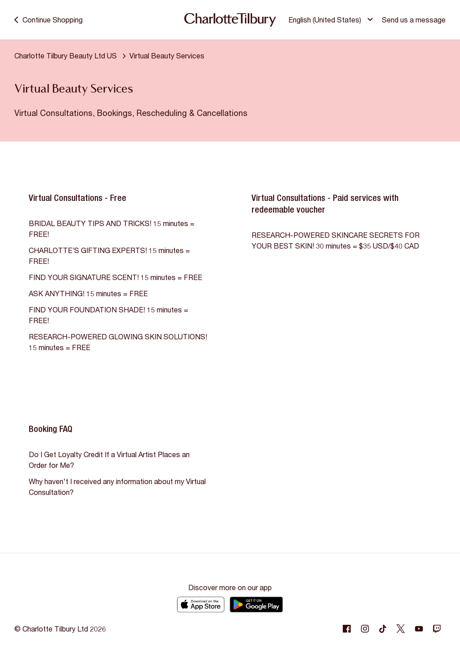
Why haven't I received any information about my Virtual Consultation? (117, 486)
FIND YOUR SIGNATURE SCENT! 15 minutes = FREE (115, 277)
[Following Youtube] (419, 628)
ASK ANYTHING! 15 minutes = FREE (88, 293)
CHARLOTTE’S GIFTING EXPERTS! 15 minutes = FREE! (109, 255)
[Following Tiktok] (383, 628)
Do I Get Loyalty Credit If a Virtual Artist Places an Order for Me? (109, 459)
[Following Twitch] (437, 629)
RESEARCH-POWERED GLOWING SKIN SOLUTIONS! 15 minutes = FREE (118, 342)
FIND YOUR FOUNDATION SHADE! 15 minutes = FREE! (108, 315)
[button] (332, 19)
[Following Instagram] (365, 628)
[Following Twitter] (401, 628)
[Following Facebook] (347, 628)
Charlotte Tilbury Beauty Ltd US (65, 55)
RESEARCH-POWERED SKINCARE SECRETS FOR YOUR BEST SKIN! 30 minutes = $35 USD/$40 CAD (336, 240)
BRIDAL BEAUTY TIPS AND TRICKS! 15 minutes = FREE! (112, 228)
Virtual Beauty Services (166, 55)
